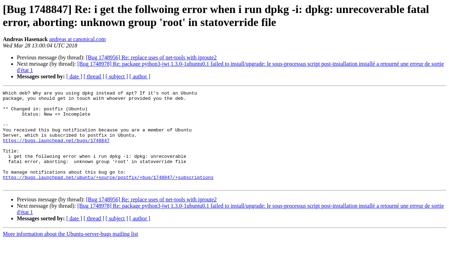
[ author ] (139, 76)
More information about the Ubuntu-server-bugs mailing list (70, 253)
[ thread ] (93, 76)
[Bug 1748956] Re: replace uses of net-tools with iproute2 (151, 57)
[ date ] (74, 76)
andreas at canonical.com (77, 39)
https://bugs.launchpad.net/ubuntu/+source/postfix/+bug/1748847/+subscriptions (108, 195)
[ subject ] (117, 76)
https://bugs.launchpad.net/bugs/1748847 (56, 151)
